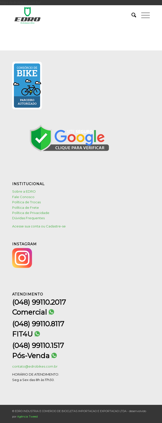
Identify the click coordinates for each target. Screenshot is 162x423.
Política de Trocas (26, 202)
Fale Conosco (23, 197)
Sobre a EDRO (24, 191)
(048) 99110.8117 (38, 324)
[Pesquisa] (131, 15)
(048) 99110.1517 (38, 345)
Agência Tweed (27, 416)
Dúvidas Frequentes (28, 218)
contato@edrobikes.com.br (35, 366)
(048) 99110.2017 (39, 302)
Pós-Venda (34, 356)
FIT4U (26, 334)
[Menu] (143, 15)
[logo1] (67, 15)
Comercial (33, 312)
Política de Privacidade (30, 213)
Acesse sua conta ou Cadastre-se (39, 226)
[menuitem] (131, 15)
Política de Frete (25, 208)
